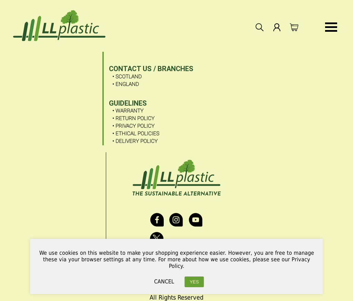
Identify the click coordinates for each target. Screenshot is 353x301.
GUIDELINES (128, 103)
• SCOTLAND (127, 77)
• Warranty (127, 111)
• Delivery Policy (135, 141)
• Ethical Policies (135, 133)
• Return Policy (133, 118)
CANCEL (164, 281)
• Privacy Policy (133, 126)
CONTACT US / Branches (151, 69)
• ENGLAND (125, 84)
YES (194, 281)
